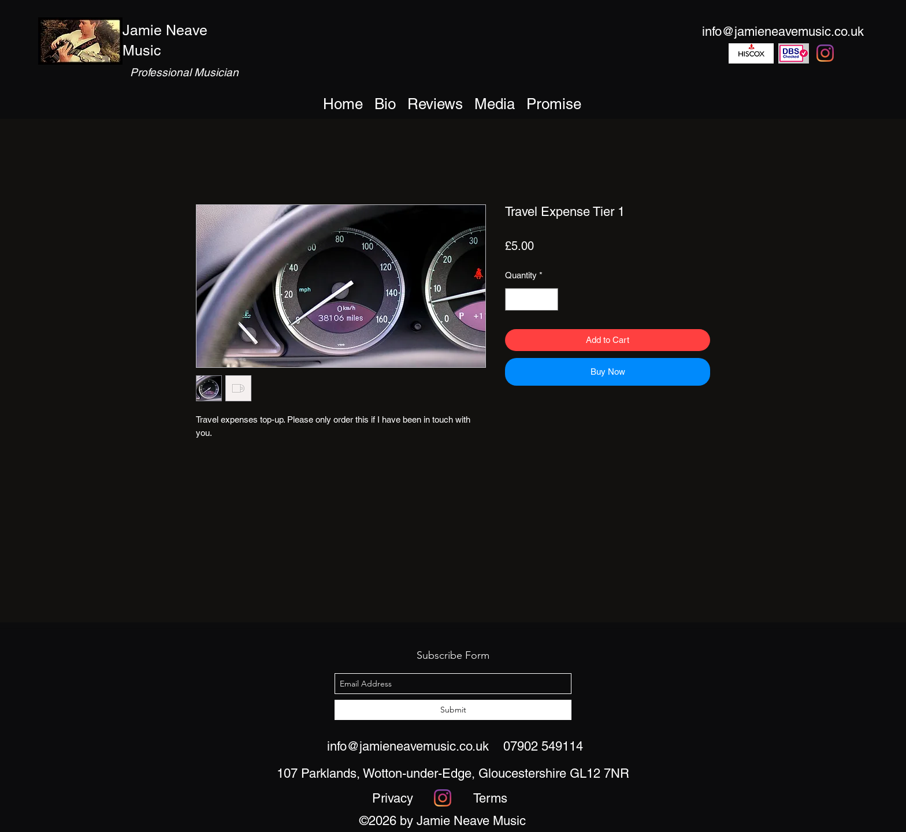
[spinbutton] (531, 299)
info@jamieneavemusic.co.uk (408, 746)
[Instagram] (825, 53)
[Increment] (549, 299)
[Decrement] (514, 299)
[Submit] (453, 710)
